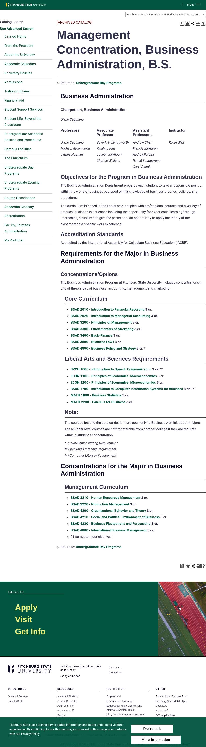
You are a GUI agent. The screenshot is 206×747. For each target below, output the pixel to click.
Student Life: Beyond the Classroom (22, 122)
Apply (26, 607)
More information (156, 739)
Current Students (66, 700)
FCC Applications (165, 715)
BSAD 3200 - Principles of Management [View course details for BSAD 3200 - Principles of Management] (101, 322)
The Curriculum (16, 158)
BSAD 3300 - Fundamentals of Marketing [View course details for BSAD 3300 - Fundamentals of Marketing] (102, 329)
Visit (23, 619)
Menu (191, 4)
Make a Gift (162, 710)
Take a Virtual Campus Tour (171, 696)
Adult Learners (65, 705)
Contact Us (116, 672)
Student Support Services (23, 109)
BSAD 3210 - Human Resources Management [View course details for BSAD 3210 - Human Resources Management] (105, 498)
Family (61, 715)
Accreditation (14, 216)
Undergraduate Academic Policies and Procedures (23, 137)
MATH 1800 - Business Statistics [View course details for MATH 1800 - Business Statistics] (96, 395)
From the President (18, 46)
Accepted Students (68, 696)
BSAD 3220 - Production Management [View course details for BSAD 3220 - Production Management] (100, 504)
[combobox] (165, 14)
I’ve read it (152, 728)
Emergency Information (120, 700)
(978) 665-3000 (70, 676)
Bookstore (161, 705)
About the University (19, 55)
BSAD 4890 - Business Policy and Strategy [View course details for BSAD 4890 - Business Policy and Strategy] (103, 348)
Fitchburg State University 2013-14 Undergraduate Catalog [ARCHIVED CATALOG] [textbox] (166, 14)
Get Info (30, 631)
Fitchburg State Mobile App (171, 700)
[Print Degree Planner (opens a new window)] (182, 23)
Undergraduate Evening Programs (22, 185)
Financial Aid (14, 100)
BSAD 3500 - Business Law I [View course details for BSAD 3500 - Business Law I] (92, 342)
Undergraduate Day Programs (18, 170)
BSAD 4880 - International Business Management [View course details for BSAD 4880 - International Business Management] (109, 530)
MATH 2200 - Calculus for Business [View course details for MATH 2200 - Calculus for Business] (98, 402)
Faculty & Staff (65, 710)
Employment (114, 696)
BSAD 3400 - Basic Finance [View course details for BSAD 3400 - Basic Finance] (91, 335)
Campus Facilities (17, 149)
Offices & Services (18, 696)
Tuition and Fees (16, 91)
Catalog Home (15, 36)
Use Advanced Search (16, 29)
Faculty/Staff (15, 700)
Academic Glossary (19, 207)
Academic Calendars (20, 64)
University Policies (18, 73)
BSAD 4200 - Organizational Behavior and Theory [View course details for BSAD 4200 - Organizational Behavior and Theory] (108, 511)
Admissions (13, 82)
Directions (115, 667)
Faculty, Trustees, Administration (17, 228)
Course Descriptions (19, 198)
